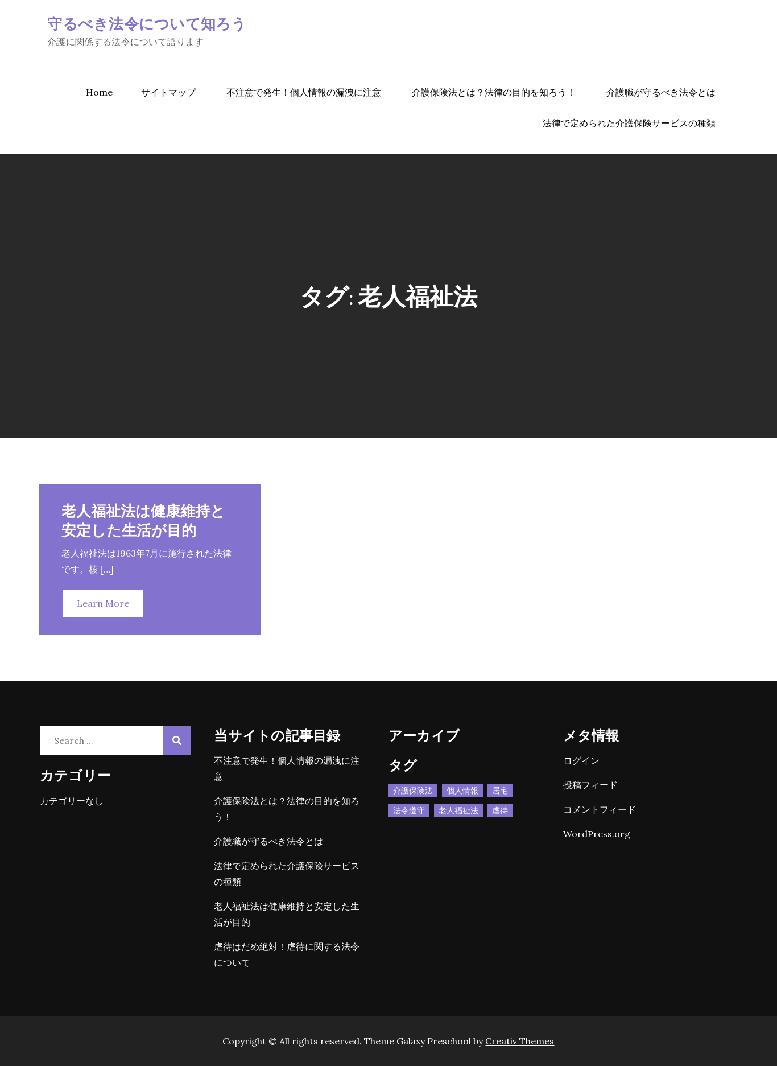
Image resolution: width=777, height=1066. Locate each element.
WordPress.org (596, 833)
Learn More (103, 603)
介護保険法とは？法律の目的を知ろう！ (494, 92)
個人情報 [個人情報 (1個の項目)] (462, 790)
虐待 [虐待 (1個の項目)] (500, 810)
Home (99, 92)
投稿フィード (590, 785)
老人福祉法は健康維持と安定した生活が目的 (143, 520)
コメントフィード (599, 809)
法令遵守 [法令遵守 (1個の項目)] (409, 810)
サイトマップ (168, 92)
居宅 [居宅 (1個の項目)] (500, 790)
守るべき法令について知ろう (146, 23)
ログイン (581, 760)
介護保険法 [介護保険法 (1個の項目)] (413, 790)
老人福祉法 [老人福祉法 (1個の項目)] (458, 810)
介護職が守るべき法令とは (661, 92)
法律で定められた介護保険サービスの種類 (629, 123)
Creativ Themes (519, 1041)
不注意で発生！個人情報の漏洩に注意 (303, 92)
